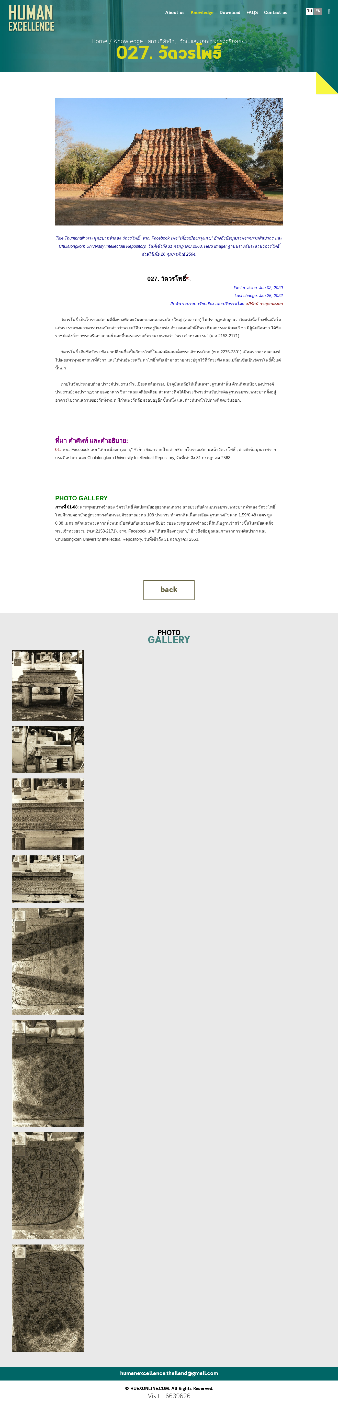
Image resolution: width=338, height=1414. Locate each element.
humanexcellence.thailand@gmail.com (169, 1374)
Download (230, 13)
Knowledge (202, 13)
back (169, 590)
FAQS (252, 13)
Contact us (275, 13)
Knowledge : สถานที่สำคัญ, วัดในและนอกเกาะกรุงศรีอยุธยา (180, 42)
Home (99, 42)
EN (318, 11)
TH (309, 11)
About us (175, 13)
